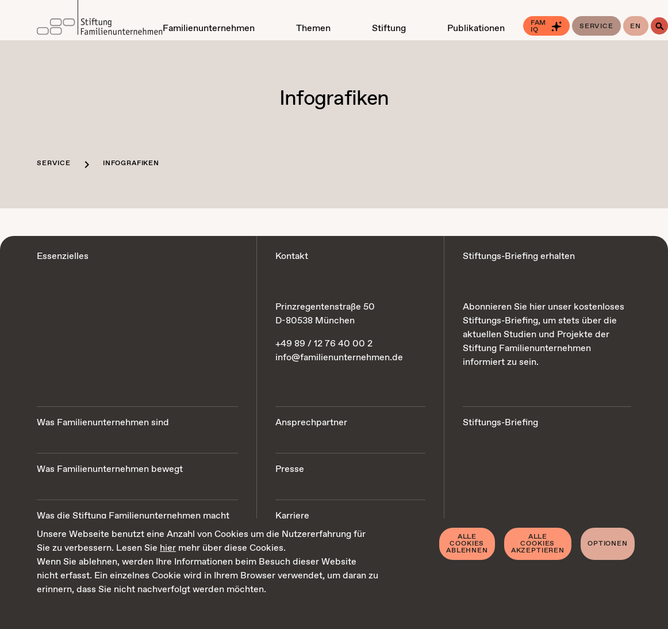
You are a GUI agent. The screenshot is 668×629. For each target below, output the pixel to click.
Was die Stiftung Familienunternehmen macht (133, 516)
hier (168, 548)
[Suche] (659, 26)
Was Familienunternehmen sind (103, 423)
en (635, 26)
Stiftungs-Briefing (500, 423)
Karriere (292, 516)
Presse (289, 469)
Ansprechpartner (311, 423)
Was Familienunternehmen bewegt (110, 469)
